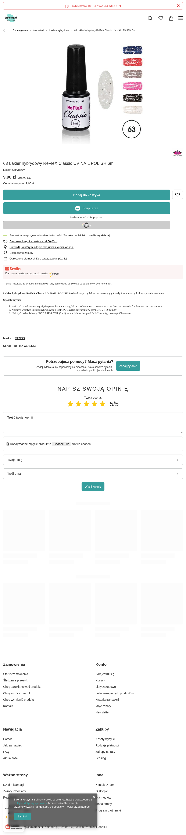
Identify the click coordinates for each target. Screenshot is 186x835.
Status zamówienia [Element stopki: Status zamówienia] (15, 674)
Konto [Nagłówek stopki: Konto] (101, 664)
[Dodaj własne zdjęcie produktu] (80, 444)
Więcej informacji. (102, 283)
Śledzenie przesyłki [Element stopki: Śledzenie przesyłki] (16, 680)
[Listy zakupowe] (160, 18)
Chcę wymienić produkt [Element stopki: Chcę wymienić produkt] (18, 699)
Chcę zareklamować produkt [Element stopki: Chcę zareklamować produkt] (22, 686)
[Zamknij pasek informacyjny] (178, 5)
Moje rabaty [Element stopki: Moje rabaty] (103, 706)
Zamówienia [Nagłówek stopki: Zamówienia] (14, 664)
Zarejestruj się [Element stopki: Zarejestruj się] (105, 674)
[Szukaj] (150, 18)
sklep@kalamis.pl (31, 827)
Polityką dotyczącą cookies (30, 803)
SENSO (20, 338)
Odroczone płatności (22, 258)
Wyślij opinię (93, 486)
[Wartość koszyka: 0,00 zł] (171, 18)
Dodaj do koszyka (86, 195)
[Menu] (181, 18)
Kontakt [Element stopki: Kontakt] (8, 706)
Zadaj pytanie (128, 366)
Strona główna (20, 30)
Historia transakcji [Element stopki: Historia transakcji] (107, 699)
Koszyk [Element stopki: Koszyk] (100, 680)
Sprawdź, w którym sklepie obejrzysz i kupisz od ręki (42, 247)
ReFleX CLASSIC (25, 345)
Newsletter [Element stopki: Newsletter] (103, 712)
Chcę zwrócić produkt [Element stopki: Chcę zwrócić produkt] (17, 693)
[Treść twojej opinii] (93, 422)
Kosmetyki (38, 30)
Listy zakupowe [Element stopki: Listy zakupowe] (106, 686)
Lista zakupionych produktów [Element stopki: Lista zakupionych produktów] (115, 693)
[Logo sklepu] (14, 18)
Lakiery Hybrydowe (59, 30)
